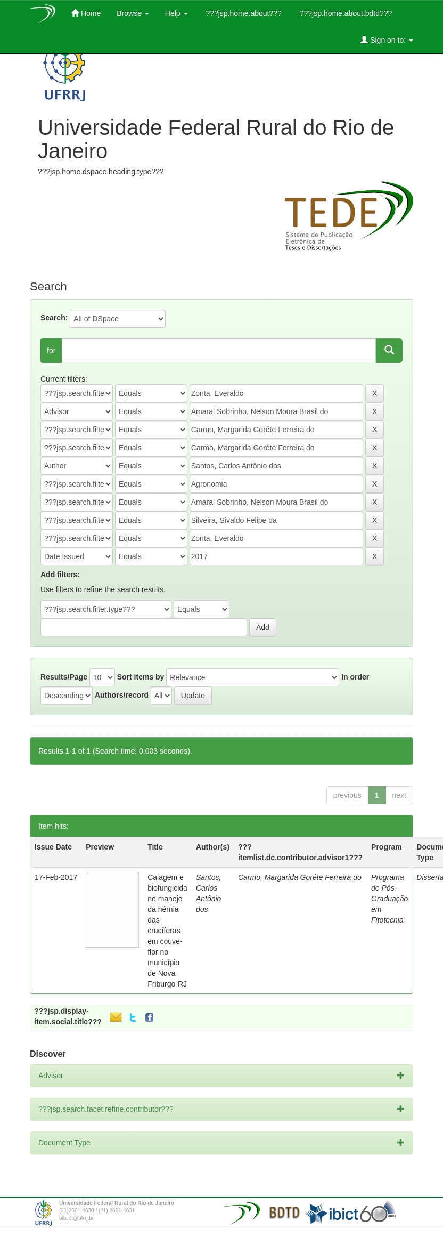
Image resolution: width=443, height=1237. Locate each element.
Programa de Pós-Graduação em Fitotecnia (389, 898)
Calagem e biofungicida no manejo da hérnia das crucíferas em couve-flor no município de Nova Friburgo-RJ (167, 930)
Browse (133, 13)
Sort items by (141, 677)
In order (355, 677)
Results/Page (63, 677)
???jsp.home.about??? (243, 13)
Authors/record (122, 695)
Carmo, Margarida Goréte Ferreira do (300, 877)
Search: (54, 317)
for (51, 350)
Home (86, 13)
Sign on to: (386, 39)
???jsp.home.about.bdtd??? (345, 13)
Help (176, 13)
